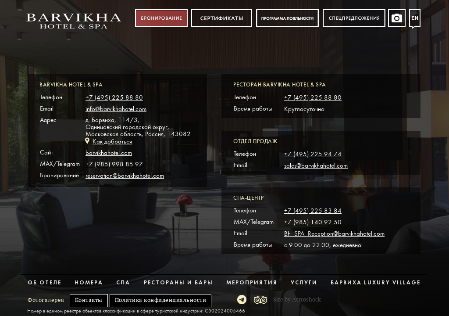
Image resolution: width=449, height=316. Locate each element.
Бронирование (161, 18)
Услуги (304, 283)
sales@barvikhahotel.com (316, 165)
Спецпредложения (354, 18)
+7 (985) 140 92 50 (313, 222)
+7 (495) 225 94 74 (313, 154)
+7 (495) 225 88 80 (114, 97)
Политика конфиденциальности (161, 300)
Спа (123, 283)
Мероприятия (252, 283)
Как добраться (112, 141)
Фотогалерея (46, 300)
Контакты (89, 300)
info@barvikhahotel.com (116, 109)
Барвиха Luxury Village (375, 283)
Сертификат (221, 18)
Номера (89, 283)
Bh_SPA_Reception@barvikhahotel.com (334, 233)
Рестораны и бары (178, 283)
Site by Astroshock (297, 299)
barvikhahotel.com (109, 153)
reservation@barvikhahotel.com (125, 176)
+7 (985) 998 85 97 (114, 164)
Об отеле (44, 283)
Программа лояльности (287, 18)
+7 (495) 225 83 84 (313, 211)
